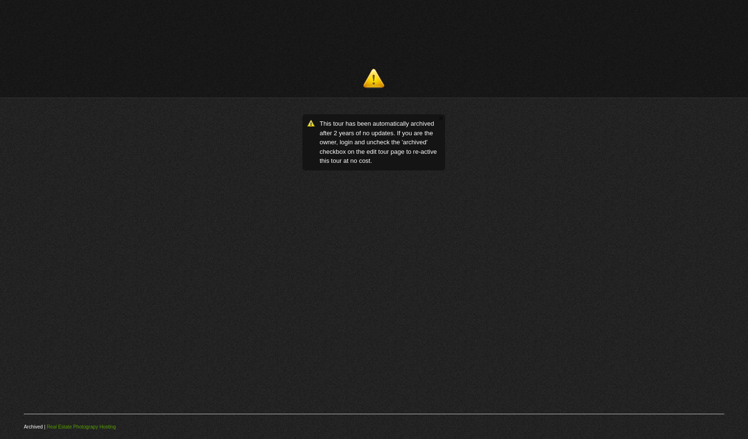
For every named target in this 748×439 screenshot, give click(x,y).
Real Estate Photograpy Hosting (81, 426)
